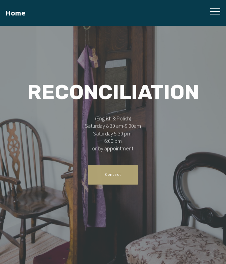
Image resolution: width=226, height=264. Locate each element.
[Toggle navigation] (215, 11)
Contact (113, 174)
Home (15, 13)
